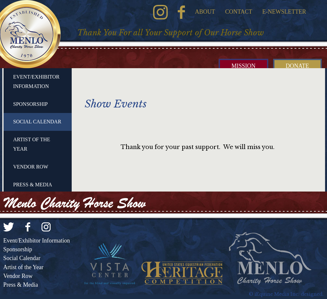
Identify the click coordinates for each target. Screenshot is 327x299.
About (205, 11)
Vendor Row (30, 166)
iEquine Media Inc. (276, 294)
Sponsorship (30, 104)
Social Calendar (37, 121)
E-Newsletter (284, 11)
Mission (243, 66)
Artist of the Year (31, 144)
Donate (297, 66)
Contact (238, 11)
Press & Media (32, 184)
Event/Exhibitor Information (36, 81)
